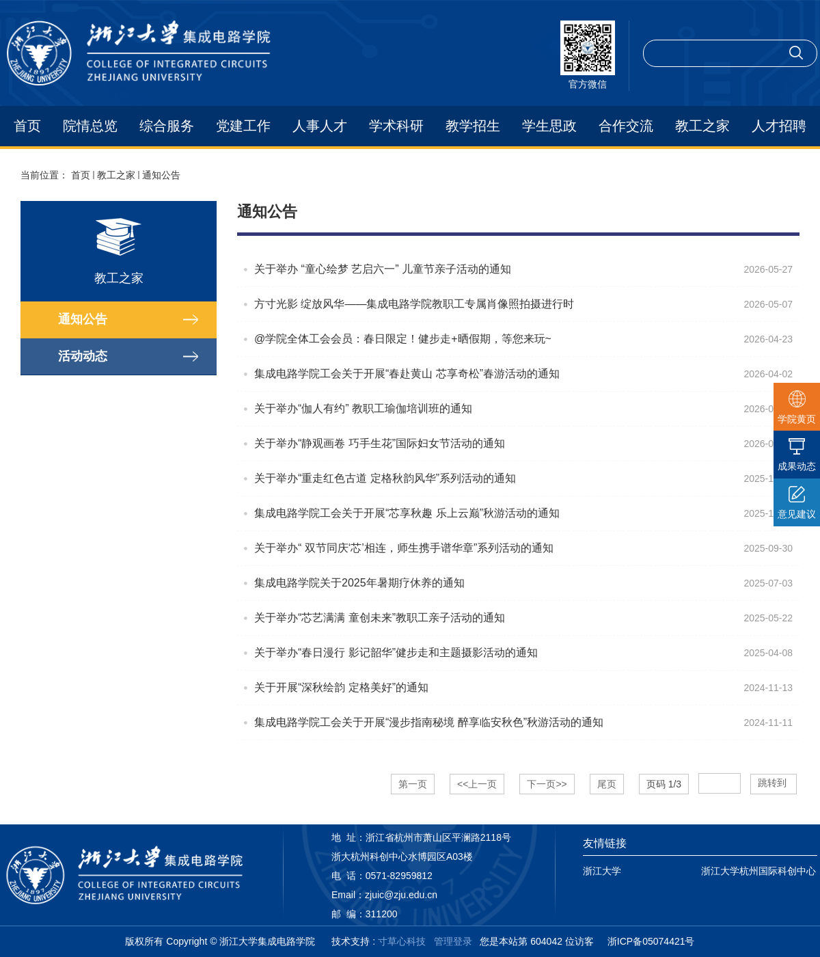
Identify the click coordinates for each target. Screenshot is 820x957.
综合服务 (166, 125)
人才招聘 (779, 125)
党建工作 (243, 125)
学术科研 (396, 125)
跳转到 (773, 782)
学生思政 (549, 125)
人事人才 (319, 125)
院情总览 (90, 125)
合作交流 (626, 125)
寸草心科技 (402, 941)
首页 (27, 125)
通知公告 (161, 175)
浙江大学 (602, 870)
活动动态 (82, 356)
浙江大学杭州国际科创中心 (758, 870)
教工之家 (702, 125)
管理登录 (453, 941)
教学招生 (473, 125)
